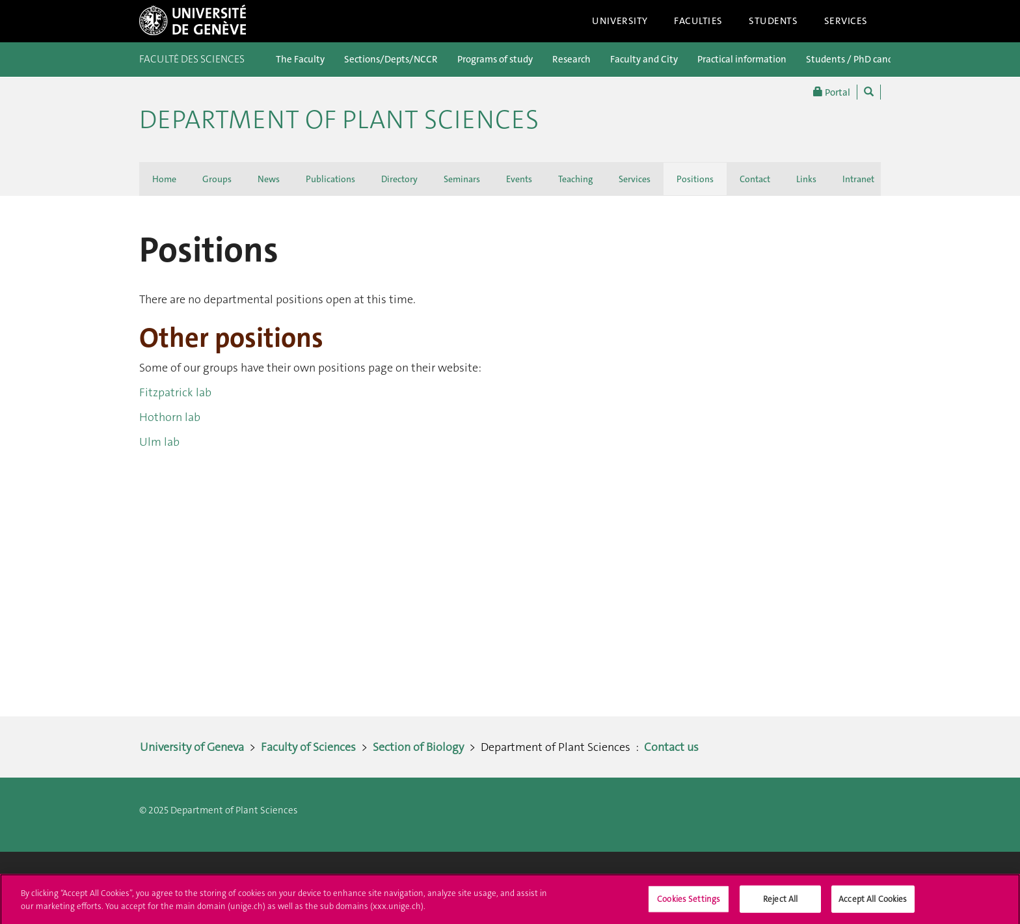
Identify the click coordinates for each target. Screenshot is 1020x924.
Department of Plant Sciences (339, 120)
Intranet (858, 179)
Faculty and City (644, 59)
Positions (695, 179)
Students (773, 20)
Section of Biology (418, 747)
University (620, 20)
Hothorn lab (169, 417)
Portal (831, 92)
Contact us (671, 747)
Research (571, 59)
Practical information (741, 59)
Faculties (698, 20)
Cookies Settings (688, 902)
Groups (217, 179)
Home (164, 179)
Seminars (462, 179)
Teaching (575, 179)
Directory (399, 179)
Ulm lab (159, 442)
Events (519, 179)
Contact (755, 179)
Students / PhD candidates (862, 59)
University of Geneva (192, 747)
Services (846, 20)
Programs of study (495, 59)
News (269, 179)
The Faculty (300, 59)
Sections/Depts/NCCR (391, 59)
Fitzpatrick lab (175, 392)
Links (806, 179)
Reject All (780, 902)
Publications (330, 179)
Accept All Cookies (873, 902)
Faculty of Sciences (308, 747)
